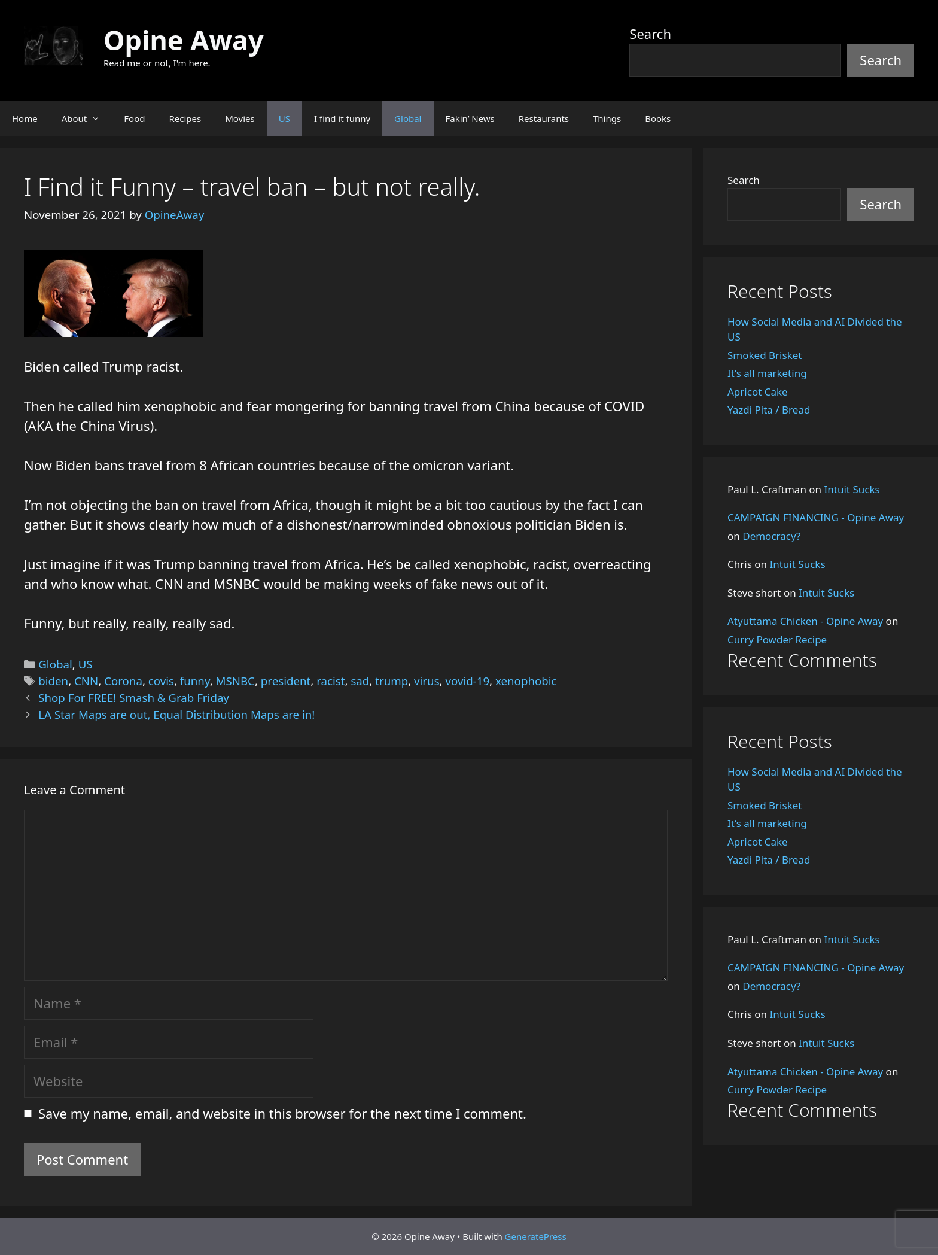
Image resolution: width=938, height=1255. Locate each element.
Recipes (185, 118)
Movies (240, 118)
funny (195, 680)
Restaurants (544, 118)
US (284, 118)
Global (407, 118)
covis (161, 680)
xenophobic (526, 680)
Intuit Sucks (852, 489)
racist (330, 680)
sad (360, 680)
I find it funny (342, 118)
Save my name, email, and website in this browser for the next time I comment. (282, 1113)
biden (53, 680)
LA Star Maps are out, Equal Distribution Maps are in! (176, 714)
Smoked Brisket (764, 355)
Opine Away (183, 40)
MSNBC (235, 680)
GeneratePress (536, 1236)
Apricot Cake (757, 392)
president (285, 680)
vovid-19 (467, 680)
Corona (123, 680)
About (87, 118)
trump (391, 680)
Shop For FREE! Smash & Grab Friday (133, 697)
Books (658, 118)
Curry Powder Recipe (777, 639)
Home (25, 118)
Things (607, 118)
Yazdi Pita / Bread (768, 410)
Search (650, 33)
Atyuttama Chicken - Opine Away (805, 621)
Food (134, 118)
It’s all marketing (767, 373)
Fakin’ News (470, 118)
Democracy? (771, 536)
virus (427, 680)
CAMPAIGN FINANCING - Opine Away (815, 517)
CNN (86, 680)
